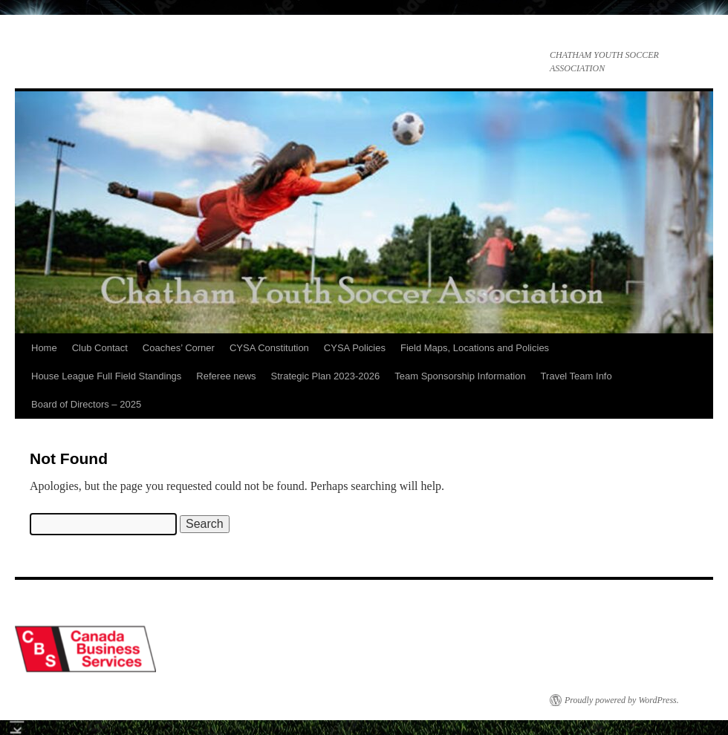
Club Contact (100, 347)
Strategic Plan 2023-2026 (325, 376)
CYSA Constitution (269, 347)
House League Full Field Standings (106, 376)
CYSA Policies (355, 347)
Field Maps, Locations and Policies (474, 347)
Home (44, 347)
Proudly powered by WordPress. (622, 700)
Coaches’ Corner (179, 347)
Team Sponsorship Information (459, 376)
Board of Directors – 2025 (86, 404)
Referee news (226, 376)
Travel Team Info (576, 376)
